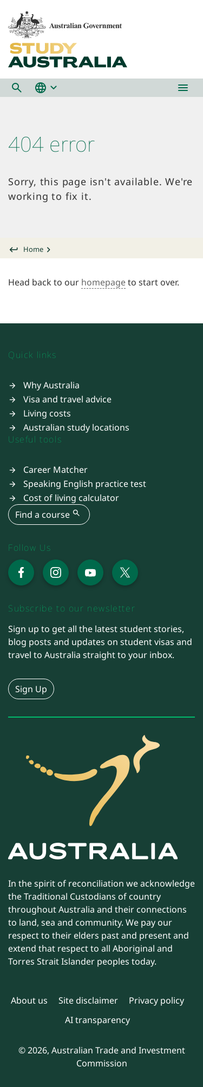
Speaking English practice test (84, 484)
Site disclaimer (88, 1000)
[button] (16, 87)
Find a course (49, 513)
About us (29, 1000)
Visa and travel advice (67, 399)
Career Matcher (55, 470)
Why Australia (51, 385)
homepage (103, 282)
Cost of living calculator (71, 498)
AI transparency (97, 1020)
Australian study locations (76, 427)
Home (33, 249)
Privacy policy (156, 1000)
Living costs (47, 413)
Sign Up (31, 689)
